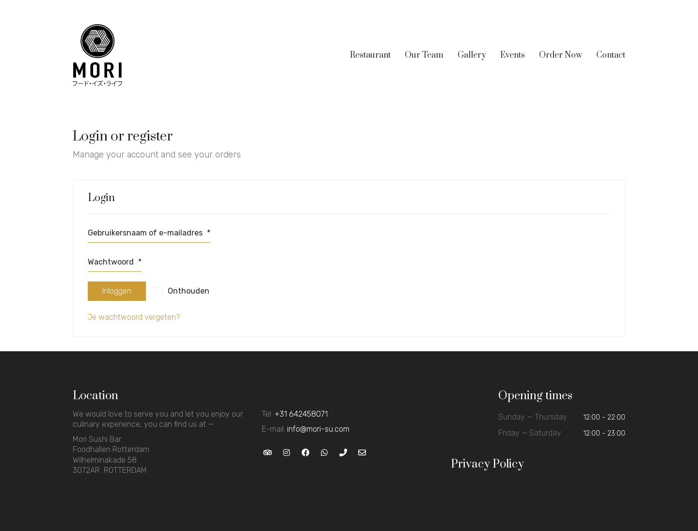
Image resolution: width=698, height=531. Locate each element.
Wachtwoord (115, 261)
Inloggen (116, 291)
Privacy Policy (487, 464)
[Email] (362, 452)
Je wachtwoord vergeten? (134, 317)
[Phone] (343, 452)
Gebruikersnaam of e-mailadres (149, 232)
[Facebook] (305, 452)
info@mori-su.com (318, 429)
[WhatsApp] (324, 452)
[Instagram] (286, 452)
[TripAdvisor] (267, 452)
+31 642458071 (301, 414)
